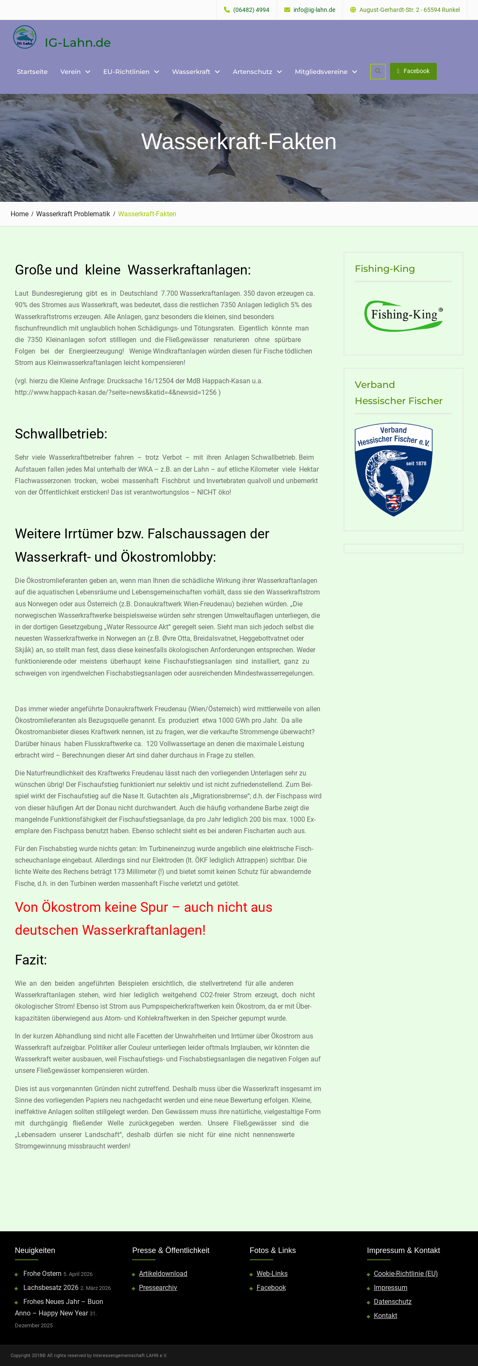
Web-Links (272, 1274)
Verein (70, 72)
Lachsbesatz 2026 (51, 1288)
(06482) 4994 (251, 10)
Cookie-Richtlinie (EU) (406, 1274)
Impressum (390, 1288)
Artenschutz (252, 72)
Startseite (32, 72)
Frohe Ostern (42, 1274)
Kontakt (385, 1316)
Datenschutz (393, 1302)
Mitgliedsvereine (321, 72)
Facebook (413, 71)
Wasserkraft (191, 72)
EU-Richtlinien (126, 72)
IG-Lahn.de (78, 42)
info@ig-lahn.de (314, 10)
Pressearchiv (158, 1288)
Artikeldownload (163, 1274)
